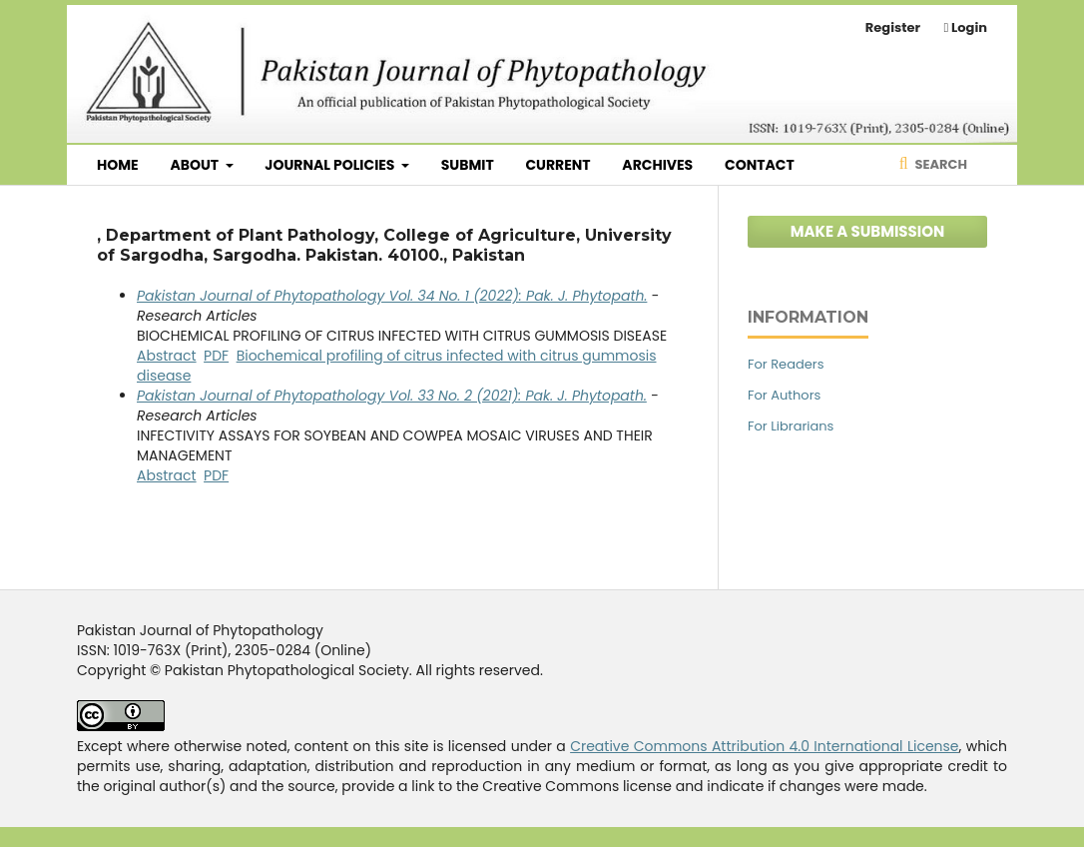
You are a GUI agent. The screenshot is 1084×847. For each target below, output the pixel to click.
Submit (467, 165)
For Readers (785, 364)
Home (118, 165)
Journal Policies (331, 165)
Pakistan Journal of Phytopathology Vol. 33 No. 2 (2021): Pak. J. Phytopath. (392, 396)
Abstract (167, 356)
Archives (657, 165)
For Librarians (790, 426)
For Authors (784, 395)
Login (967, 27)
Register (892, 27)
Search (939, 164)
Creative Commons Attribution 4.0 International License (764, 746)
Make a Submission (868, 231)
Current (557, 165)
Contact (760, 165)
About (196, 165)
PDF (216, 356)
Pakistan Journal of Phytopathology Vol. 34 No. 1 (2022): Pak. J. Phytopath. (392, 296)
